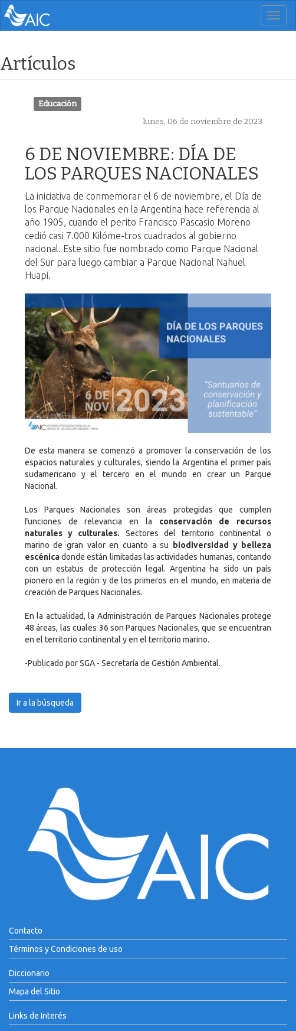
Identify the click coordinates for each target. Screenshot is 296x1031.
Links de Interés (38, 1015)
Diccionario (29, 973)
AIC (45, 15)
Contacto (25, 930)
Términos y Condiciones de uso (66, 949)
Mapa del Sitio (34, 991)
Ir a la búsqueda (45, 702)
